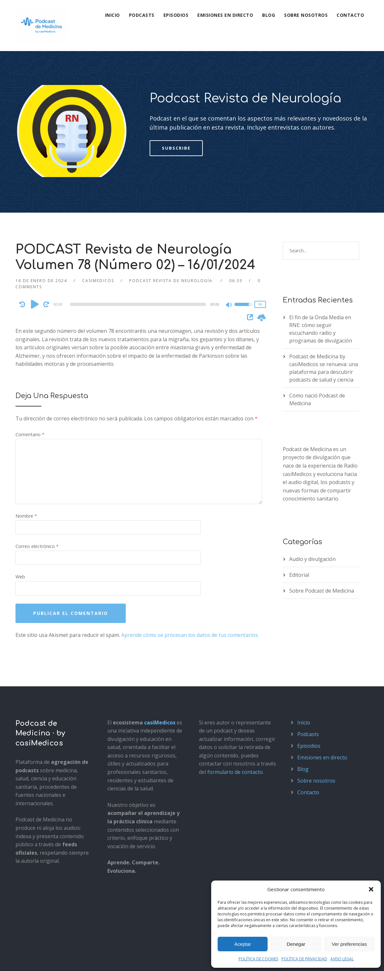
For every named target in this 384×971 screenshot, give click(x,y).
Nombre (26, 465)
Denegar (296, 944)
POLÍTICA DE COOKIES (258, 959)
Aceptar (242, 944)
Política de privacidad (63, 959)
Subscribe (176, 97)
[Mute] (229, 254)
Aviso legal (26, 959)
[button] (371, 889)
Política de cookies (108, 959)
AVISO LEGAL (342, 959)
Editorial (299, 523)
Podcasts (141, 15)
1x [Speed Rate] (260, 253)
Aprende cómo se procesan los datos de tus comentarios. (190, 583)
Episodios (176, 15)
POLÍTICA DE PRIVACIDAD (304, 959)
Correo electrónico (37, 495)
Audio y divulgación (312, 508)
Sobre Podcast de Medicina (321, 539)
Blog (268, 15)
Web (20, 526)
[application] (139, 253)
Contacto (350, 15)
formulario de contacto (235, 720)
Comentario (29, 384)
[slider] (138, 253)
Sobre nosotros (306, 15)
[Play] (34, 253)
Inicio (112, 15)
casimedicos (98, 229)
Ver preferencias (349, 944)
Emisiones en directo (225, 15)
